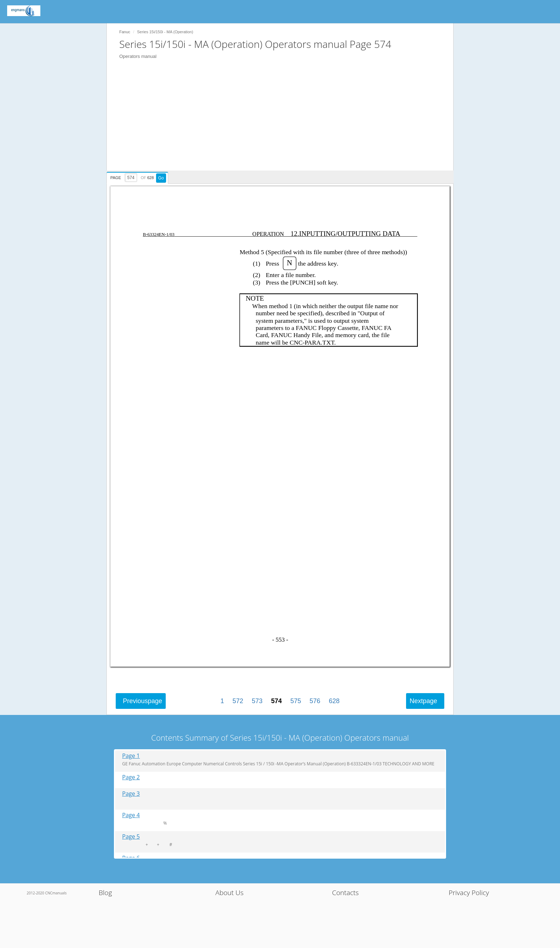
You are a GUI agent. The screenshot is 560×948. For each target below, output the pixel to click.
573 (257, 701)
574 (276, 701)
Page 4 (131, 815)
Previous (142, 701)
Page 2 (131, 777)
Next (423, 701)
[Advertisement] (283, 120)
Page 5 (131, 836)
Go (161, 178)
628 (334, 701)
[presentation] (138, 177)
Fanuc (124, 32)
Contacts (345, 892)
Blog (105, 892)
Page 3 (131, 794)
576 (315, 701)
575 (295, 701)
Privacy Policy (469, 892)
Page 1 (131, 756)
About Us (229, 892)
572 (237, 701)
